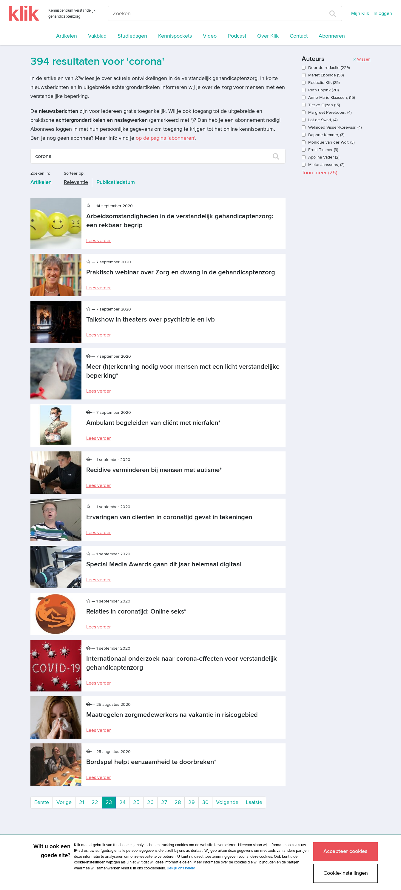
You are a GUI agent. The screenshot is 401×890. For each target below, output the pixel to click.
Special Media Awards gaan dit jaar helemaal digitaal (163, 564)
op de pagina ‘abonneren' (165, 138)
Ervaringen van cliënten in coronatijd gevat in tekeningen (169, 517)
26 (150, 802)
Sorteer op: (74, 173)
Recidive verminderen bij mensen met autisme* (154, 470)
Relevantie (76, 182)
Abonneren (332, 36)
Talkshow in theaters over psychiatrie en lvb (150, 320)
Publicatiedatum (115, 182)
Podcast (237, 36)
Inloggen (383, 13)
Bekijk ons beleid (181, 868)
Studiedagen (132, 36)
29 (191, 802)
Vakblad (97, 36)
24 (122, 802)
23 (111, 802)
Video (210, 36)
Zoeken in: (40, 173)
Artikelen (66, 36)
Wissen (362, 59)
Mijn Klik (360, 13)
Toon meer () (319, 173)
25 (136, 802)
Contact (299, 36)
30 (205, 802)
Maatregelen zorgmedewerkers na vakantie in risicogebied (172, 715)
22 (95, 802)
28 (178, 802)
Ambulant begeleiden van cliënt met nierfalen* (153, 423)
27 (164, 802)
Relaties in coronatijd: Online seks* (136, 612)
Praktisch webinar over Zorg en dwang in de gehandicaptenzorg (180, 272)
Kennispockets (175, 36)
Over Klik (268, 36)
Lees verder (98, 241)
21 (81, 802)
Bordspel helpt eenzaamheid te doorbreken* (151, 762)
